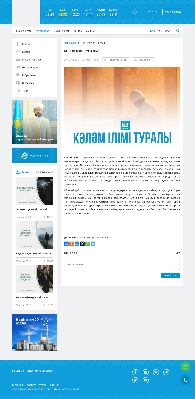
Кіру (177, 252)
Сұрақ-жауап (62, 30)
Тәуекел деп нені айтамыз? (33, 253)
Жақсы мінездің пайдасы (32, 297)
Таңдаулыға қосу (115, 59)
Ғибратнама (26, 75)
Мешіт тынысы (28, 59)
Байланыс (18, 370)
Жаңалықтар (23, 30)
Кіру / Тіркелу (173, 11)
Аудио (90, 30)
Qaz (167, 30)
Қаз (152, 30)
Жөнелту (170, 275)
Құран (23, 51)
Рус (159, 30)
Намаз (23, 44)
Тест (22, 90)
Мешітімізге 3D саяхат (40, 370)
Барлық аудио (44, 171)
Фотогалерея (27, 67)
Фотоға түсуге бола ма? (31, 209)
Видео (78, 30)
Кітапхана (25, 83)
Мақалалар (42, 30)
